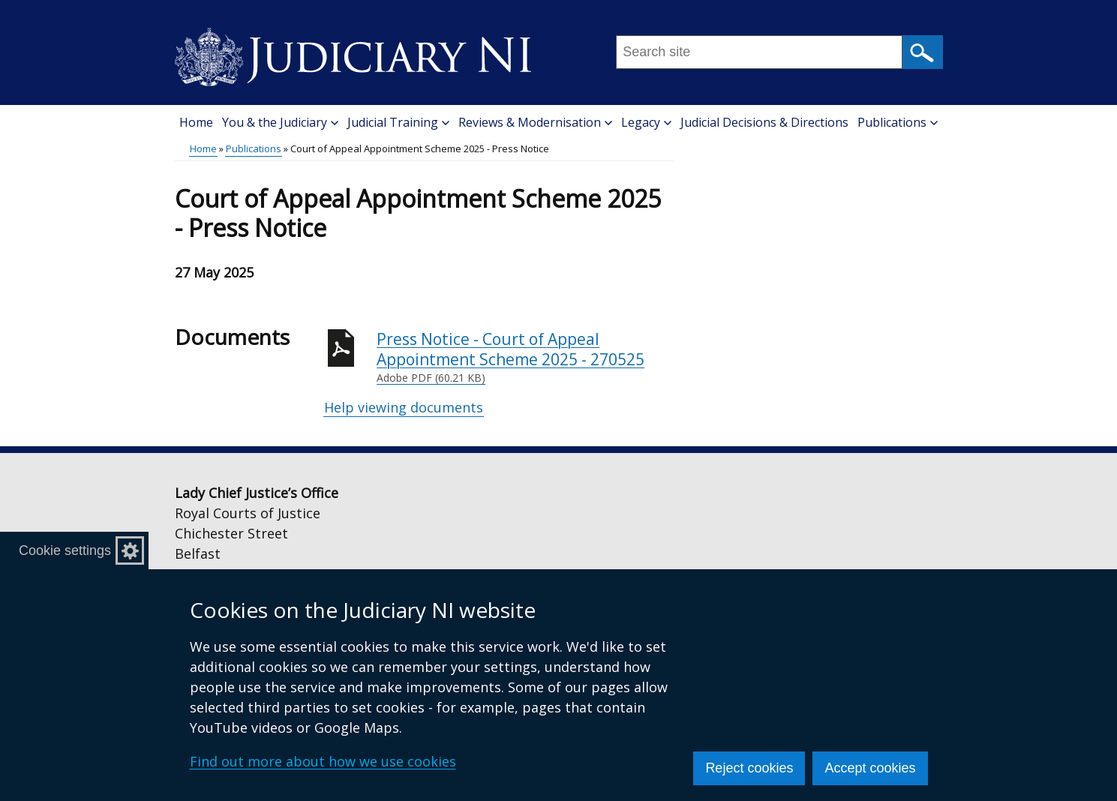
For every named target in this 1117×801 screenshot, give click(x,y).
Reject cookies (749, 768)
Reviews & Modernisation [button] (535, 122)
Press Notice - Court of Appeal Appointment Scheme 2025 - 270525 (525, 357)
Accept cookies (869, 768)
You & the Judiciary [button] (280, 122)
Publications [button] (897, 122)
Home (196, 122)
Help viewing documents (403, 407)
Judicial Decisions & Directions (764, 122)
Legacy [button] (646, 122)
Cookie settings (65, 550)
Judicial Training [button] (398, 122)
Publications (253, 148)
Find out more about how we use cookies (323, 761)
